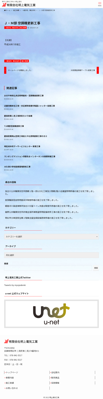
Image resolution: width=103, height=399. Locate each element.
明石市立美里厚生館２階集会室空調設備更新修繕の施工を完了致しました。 (39, 217)
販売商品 (55, 377)
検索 (6, 263)
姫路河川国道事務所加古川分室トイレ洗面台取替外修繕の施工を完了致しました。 (42, 205)
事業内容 (10, 377)
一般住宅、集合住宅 (11, 27)
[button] (100, 4)
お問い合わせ (12, 388)
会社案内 (55, 372)
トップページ (12, 372)
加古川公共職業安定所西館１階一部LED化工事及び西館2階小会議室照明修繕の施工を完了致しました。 (49, 192)
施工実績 (23, 27)
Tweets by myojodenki (15, 285)
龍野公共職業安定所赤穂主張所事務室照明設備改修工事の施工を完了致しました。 (42, 212)
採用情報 (55, 382)
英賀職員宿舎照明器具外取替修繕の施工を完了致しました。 (32, 200)
